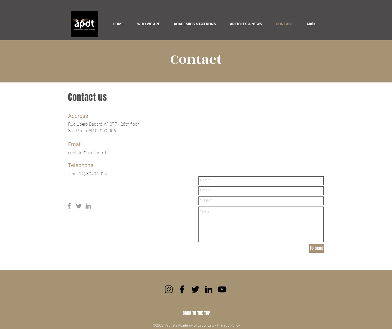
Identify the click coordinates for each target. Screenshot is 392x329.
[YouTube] (222, 289)
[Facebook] (182, 289)
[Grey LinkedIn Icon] (88, 206)
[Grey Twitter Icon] (78, 206)
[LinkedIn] (208, 289)
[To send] (316, 248)
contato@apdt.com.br (88, 152)
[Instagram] (168, 289)
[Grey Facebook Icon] (69, 206)
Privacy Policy (228, 325)
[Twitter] (195, 289)
